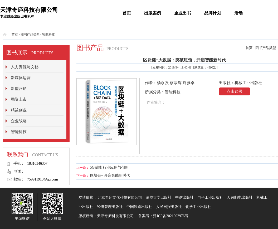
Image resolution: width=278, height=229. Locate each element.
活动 (238, 13)
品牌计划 (212, 13)
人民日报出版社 (169, 207)
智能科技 (48, 34)
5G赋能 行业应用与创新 (109, 167)
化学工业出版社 (198, 207)
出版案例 (152, 13)
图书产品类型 (30, 34)
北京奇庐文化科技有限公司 (120, 197)
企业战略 (19, 121)
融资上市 (19, 99)
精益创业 (19, 110)
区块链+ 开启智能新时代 (110, 175)
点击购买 (234, 91)
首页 (127, 13)
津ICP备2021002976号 (170, 216)
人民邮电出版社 (240, 197)
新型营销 (19, 88)
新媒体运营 (21, 78)
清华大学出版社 (159, 197)
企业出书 (182, 13)
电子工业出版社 (210, 197)
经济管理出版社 (110, 207)
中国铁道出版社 (139, 207)
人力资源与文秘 (24, 67)
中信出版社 (184, 197)
